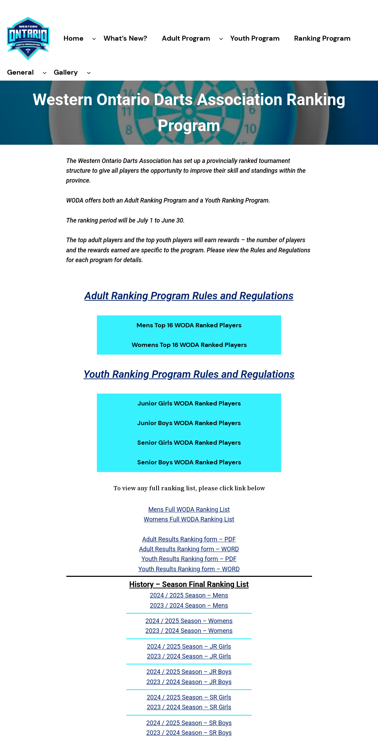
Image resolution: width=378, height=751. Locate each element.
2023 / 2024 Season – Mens (189, 605)
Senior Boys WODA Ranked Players (189, 462)
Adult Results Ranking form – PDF (189, 539)
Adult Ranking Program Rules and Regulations (189, 295)
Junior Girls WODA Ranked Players (189, 403)
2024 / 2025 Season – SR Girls (189, 697)
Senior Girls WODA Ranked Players (189, 442)
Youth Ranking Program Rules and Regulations (189, 374)
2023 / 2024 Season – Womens (188, 630)
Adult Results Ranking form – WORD (189, 549)
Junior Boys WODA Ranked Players (189, 423)
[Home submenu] (94, 38)
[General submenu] (44, 72)
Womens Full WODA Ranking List (189, 519)
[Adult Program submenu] (221, 38)
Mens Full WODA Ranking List (189, 509)
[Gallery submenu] (89, 72)
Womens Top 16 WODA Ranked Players (189, 345)
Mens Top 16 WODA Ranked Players (189, 325)
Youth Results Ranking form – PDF (189, 558)
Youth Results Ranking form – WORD (189, 569)
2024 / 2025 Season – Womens (188, 620)
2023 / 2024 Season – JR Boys (189, 681)
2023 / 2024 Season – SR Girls (189, 707)
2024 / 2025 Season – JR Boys (189, 671)
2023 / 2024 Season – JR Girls (189, 656)
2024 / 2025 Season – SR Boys (189, 722)
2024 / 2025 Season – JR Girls (189, 646)
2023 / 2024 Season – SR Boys (189, 732)
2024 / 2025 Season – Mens (189, 595)
